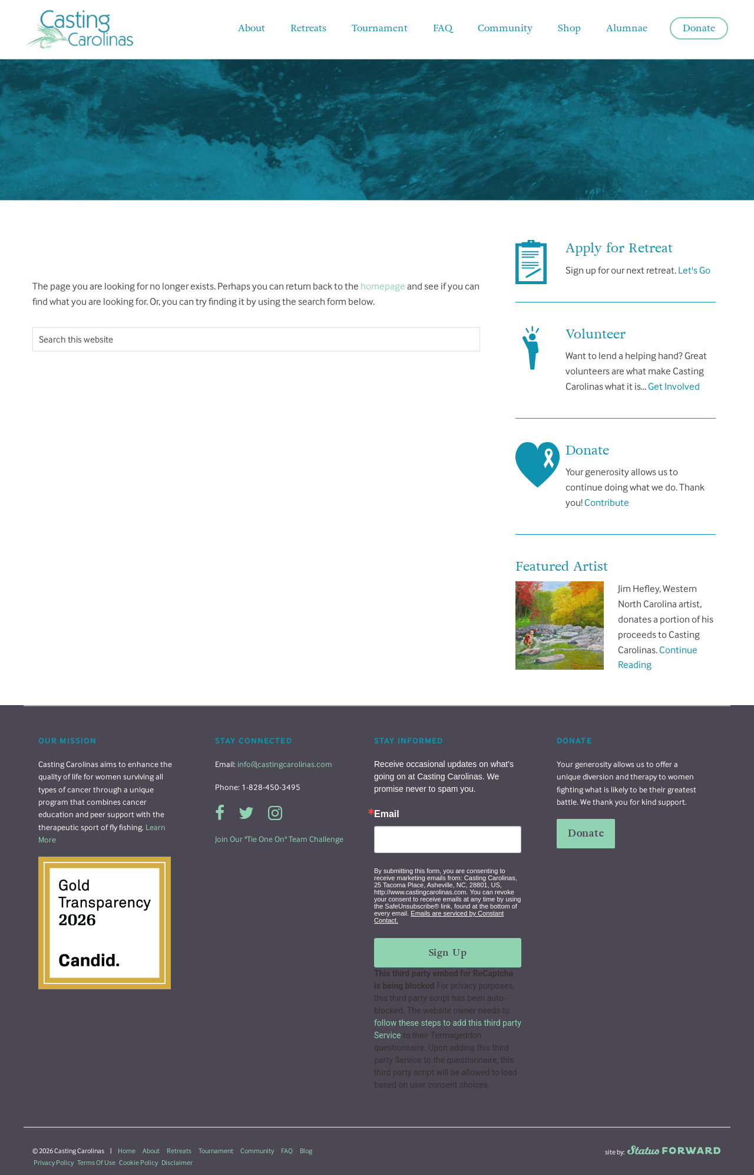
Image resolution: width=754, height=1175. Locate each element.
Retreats (179, 1151)
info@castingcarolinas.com (284, 764)
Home (126, 1151)
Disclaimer (177, 1162)
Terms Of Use (96, 1162)
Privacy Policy (54, 1162)
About (151, 1151)
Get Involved (674, 386)
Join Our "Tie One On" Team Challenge (279, 839)
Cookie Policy (138, 1162)
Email (386, 814)
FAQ (287, 1151)
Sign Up (448, 952)
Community (257, 1151)
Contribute (606, 502)
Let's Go (694, 270)
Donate (586, 833)
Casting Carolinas (97, 29)
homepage (383, 286)
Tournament (216, 1151)
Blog (306, 1151)
